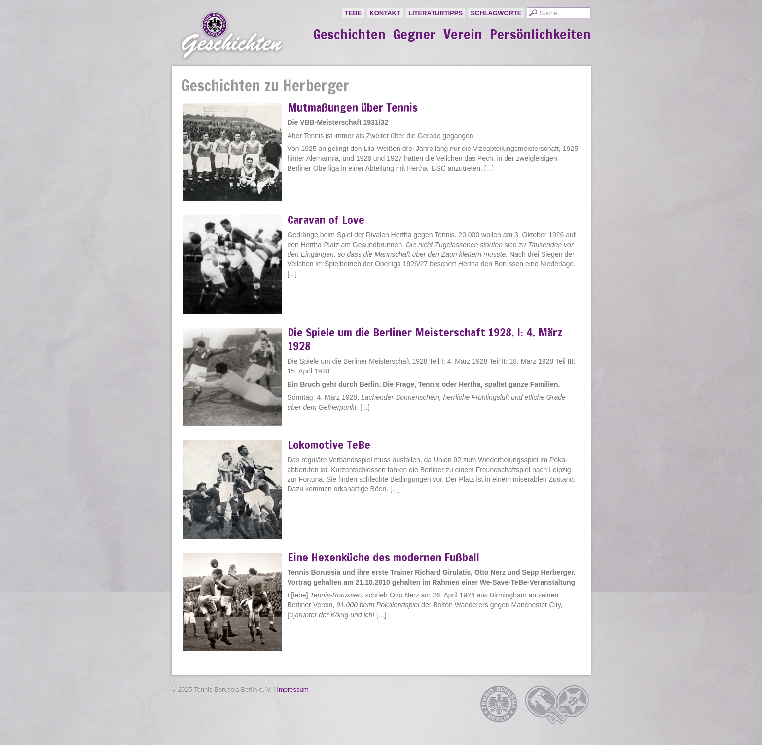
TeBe (353, 13)
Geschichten (349, 34)
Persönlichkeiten (540, 34)
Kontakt (384, 13)
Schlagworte (496, 13)
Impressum (292, 689)
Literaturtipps (435, 13)
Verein (462, 34)
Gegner (414, 34)
